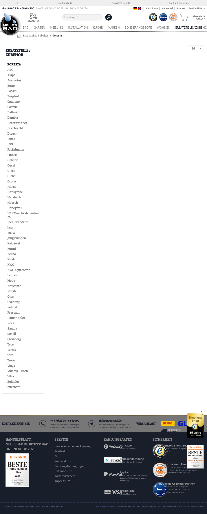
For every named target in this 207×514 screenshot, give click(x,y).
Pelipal (12, 307)
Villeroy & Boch (17, 371)
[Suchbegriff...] (82, 17)
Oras (10, 296)
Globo (11, 176)
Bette (11, 85)
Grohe (11, 181)
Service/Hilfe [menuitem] (196, 8)
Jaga (10, 227)
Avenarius (14, 80)
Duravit (12, 133)
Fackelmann (15, 149)
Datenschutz (63, 471)
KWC (10, 264)
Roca (10, 323)
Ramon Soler (16, 318)
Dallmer (13, 112)
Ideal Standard (17, 222)
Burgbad (13, 96)
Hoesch (12, 202)
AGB (57, 456)
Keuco (11, 254)
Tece (10, 344)
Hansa (11, 187)
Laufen (12, 275)
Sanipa (12, 328)
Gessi (11, 165)
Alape (11, 75)
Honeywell (14, 208)
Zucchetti (14, 387)
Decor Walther (17, 123)
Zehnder (13, 381)
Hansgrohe (15, 192)
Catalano (13, 101)
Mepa (11, 280)
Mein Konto (152, 8)
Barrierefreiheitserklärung (72, 446)
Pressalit (13, 312)
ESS (10, 144)
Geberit (12, 160)
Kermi (11, 248)
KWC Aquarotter (18, 270)
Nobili (11, 291)
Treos (11, 360)
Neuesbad (14, 286)
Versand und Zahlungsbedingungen (69, 463)
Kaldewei (13, 243)
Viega (11, 365)
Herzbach (14, 197)
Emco (11, 139)
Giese (11, 171)
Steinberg (14, 339)
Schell (11, 334)
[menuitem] (33, 17)
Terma (11, 350)
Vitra (10, 376)
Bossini (12, 91)
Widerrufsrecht (65, 476)
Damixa (12, 117)
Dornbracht (15, 128)
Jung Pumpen (16, 238)
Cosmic (12, 107)
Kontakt (181, 8)
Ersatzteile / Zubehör (18, 52)
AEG (10, 70)
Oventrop (13, 302)
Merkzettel (167, 8)
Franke (12, 155)
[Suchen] (108, 17)
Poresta (14, 64)
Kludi (11, 259)
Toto (10, 355)
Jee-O (11, 233)
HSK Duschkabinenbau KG (23, 215)
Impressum (62, 481)
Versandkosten (143, 506)
